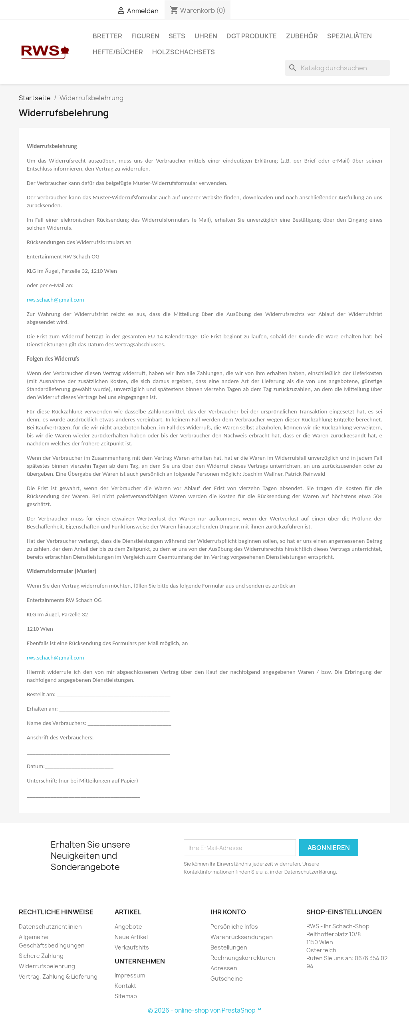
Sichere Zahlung (41, 955)
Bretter (107, 36)
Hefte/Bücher (118, 52)
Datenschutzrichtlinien (50, 926)
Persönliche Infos (234, 926)
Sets (177, 36)
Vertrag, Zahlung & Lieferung (58, 976)
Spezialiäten (349, 36)
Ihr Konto (228, 912)
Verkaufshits (132, 947)
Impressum (130, 975)
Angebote (128, 926)
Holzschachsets (183, 52)
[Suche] (337, 68)
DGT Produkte (251, 36)
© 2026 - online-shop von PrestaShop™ (204, 1010)
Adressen (223, 968)
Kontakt (125, 985)
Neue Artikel (131, 937)
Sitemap (126, 996)
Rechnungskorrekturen (242, 957)
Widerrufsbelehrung (47, 966)
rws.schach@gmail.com (55, 299)
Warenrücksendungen (241, 937)
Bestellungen (228, 947)
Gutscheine (226, 978)
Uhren (206, 36)
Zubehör (302, 36)
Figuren (145, 36)
